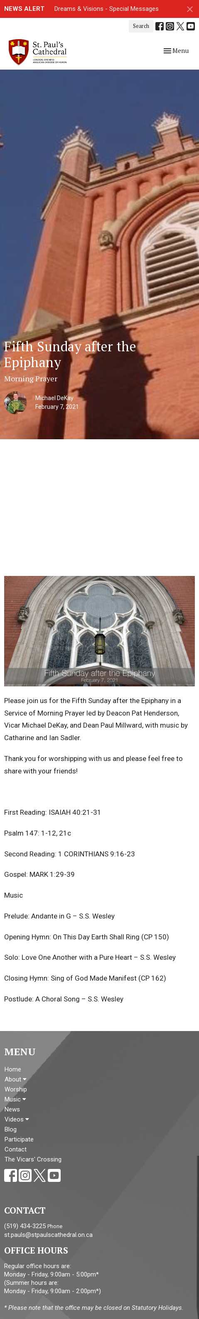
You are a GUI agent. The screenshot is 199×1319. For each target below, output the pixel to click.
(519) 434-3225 (25, 1226)
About (16, 1079)
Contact (16, 1149)
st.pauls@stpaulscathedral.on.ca (48, 1235)
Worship (16, 1089)
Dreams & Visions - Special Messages (106, 9)
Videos (17, 1119)
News (12, 1109)
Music (15, 1099)
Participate (19, 1139)
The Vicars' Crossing (33, 1159)
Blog (11, 1129)
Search (141, 26)
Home (13, 1069)
